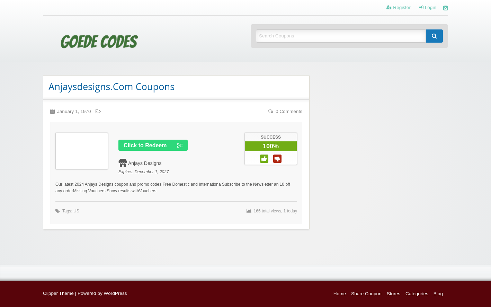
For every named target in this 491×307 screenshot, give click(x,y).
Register (398, 7)
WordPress (115, 293)
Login (427, 7)
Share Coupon (366, 293)
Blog (438, 293)
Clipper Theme (58, 293)
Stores (393, 293)
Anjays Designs (145, 163)
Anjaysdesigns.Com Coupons (111, 86)
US (76, 211)
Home (339, 293)
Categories (416, 293)
